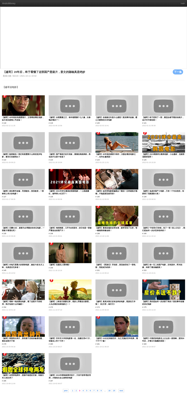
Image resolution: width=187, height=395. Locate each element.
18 (109, 391)
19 (114, 391)
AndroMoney (8, 3)
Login (183, 3)
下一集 (178, 71)
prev (66, 391)
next (121, 391)
